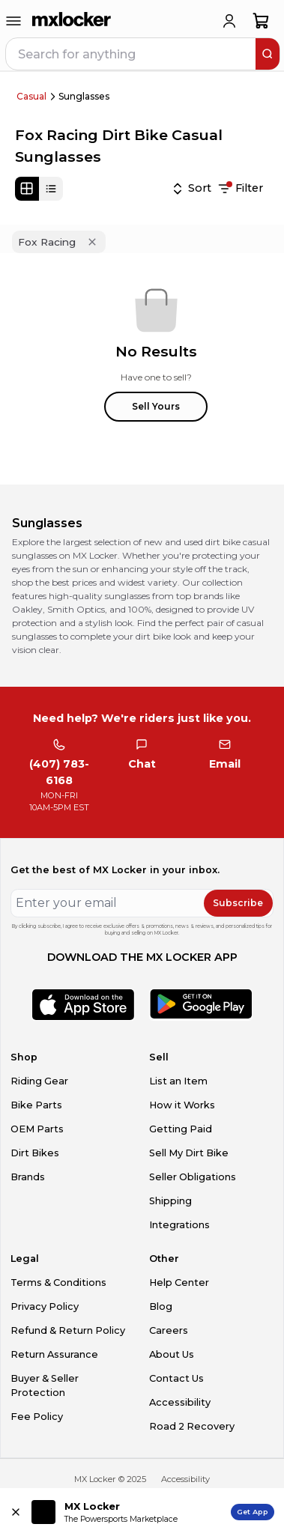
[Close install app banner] (16, 1512)
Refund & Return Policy (67, 1330)
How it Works (182, 1105)
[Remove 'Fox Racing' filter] (92, 241)
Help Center (179, 1282)
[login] (229, 21)
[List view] (51, 189)
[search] (268, 54)
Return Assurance (54, 1354)
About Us (171, 1354)
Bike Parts (36, 1105)
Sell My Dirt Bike (189, 1153)
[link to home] (72, 21)
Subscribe (238, 902)
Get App (252, 1512)
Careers (168, 1330)
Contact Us (176, 1378)
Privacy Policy (44, 1306)
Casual (31, 96)
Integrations (179, 1224)
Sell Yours (156, 406)
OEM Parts (37, 1129)
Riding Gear (39, 1081)
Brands (27, 1177)
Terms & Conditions (58, 1282)
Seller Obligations (192, 1177)
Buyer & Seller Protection (44, 1385)
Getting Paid (180, 1129)
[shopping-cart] (261, 21)
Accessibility (180, 1402)
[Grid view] (27, 189)
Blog (160, 1306)
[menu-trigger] (13, 21)
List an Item (178, 1081)
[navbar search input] (131, 53)
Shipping (170, 1200)
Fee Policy (36, 1416)
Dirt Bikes (34, 1153)
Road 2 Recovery (192, 1426)
